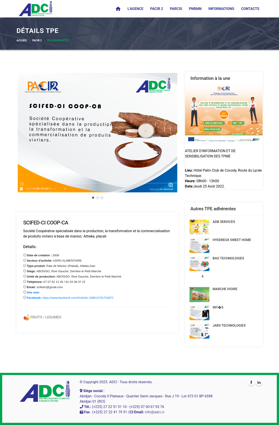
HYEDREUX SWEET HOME (232, 240)
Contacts (250, 9)
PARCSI (176, 9)
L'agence (135, 9)
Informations (221, 9)
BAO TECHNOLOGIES (228, 258)
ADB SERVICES (224, 222)
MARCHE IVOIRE (225, 289)
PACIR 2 (156, 9)
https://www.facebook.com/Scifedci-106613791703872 (70, 297)
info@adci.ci (154, 412)
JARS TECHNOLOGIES (229, 325)
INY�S (218, 307)
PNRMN (195, 9)
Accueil (22, 40)
